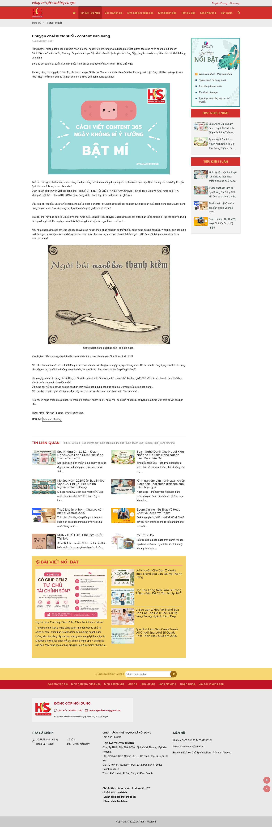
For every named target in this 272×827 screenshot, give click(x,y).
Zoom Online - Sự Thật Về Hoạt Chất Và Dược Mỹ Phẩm (158, 511)
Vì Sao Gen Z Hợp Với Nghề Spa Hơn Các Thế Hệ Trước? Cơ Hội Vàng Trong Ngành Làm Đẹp (157, 613)
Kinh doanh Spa (167, 12)
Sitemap (235, 3)
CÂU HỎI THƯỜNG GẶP (70, 710)
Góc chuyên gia (113, 12)
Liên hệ (132, 683)
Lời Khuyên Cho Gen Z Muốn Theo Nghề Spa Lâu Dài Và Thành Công (158, 574)
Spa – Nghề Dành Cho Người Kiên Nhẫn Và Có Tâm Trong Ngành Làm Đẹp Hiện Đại (160, 455)
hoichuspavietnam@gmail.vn (104, 710)
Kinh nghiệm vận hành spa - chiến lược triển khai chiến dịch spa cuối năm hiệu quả (161, 484)
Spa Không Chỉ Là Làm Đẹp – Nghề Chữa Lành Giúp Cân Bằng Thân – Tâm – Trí (80, 455)
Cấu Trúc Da (145, 535)
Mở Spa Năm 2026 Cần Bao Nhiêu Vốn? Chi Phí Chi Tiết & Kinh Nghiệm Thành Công (81, 484)
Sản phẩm (226, 12)
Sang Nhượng (208, 12)
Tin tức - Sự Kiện (90, 12)
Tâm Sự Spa (188, 12)
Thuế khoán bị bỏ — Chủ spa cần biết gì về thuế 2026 (80, 511)
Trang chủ (36, 23)
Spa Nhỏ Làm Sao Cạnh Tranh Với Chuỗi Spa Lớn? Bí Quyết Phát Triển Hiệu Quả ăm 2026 (156, 633)
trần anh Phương (52, 419)
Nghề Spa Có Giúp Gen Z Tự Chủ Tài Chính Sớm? (69, 622)
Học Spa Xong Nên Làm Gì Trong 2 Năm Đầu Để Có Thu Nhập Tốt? (158, 591)
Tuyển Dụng (220, 3)
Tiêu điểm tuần (215, 161)
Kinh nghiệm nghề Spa (140, 12)
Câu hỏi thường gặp (211, 683)
